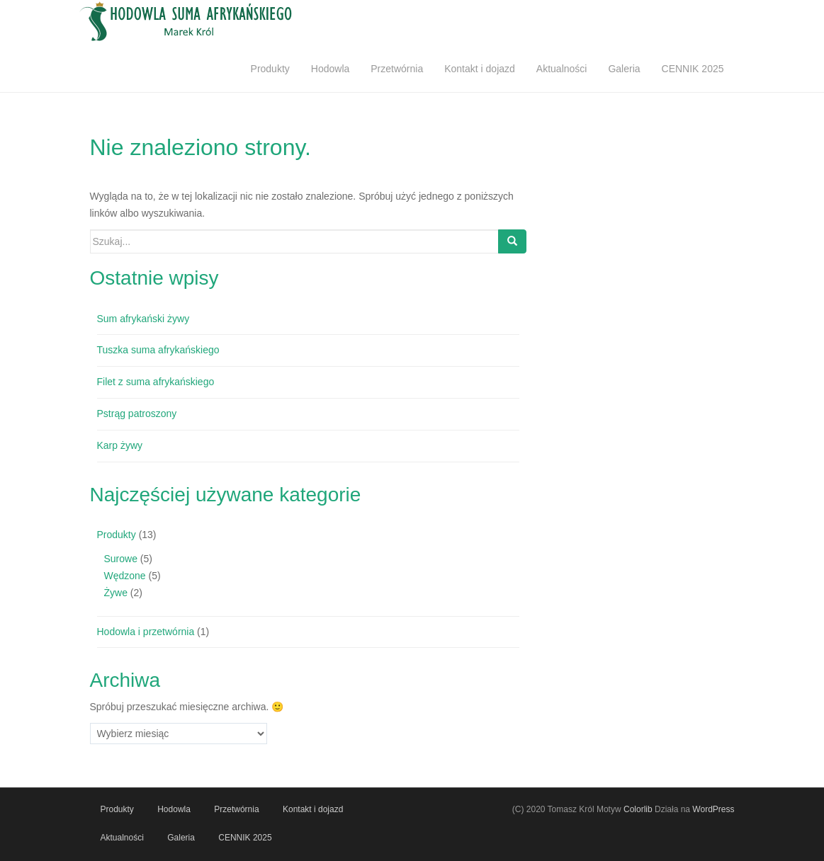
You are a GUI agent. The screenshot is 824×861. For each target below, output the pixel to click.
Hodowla (330, 68)
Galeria (624, 68)
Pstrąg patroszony (137, 413)
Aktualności (561, 68)
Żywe (116, 592)
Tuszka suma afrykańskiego (158, 349)
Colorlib (638, 809)
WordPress (713, 809)
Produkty (270, 68)
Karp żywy (120, 445)
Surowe (120, 558)
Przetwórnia (397, 68)
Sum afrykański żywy (143, 318)
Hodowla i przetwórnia (146, 631)
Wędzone (125, 575)
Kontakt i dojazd (479, 68)
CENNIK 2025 (693, 68)
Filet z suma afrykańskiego (156, 381)
